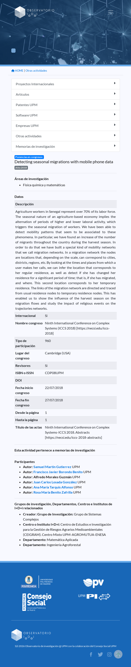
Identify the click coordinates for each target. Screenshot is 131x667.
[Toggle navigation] (111, 12)
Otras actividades (36, 70)
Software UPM (65, 115)
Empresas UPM (65, 125)
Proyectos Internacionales (65, 83)
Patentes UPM (65, 104)
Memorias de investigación (65, 146)
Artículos (65, 94)
